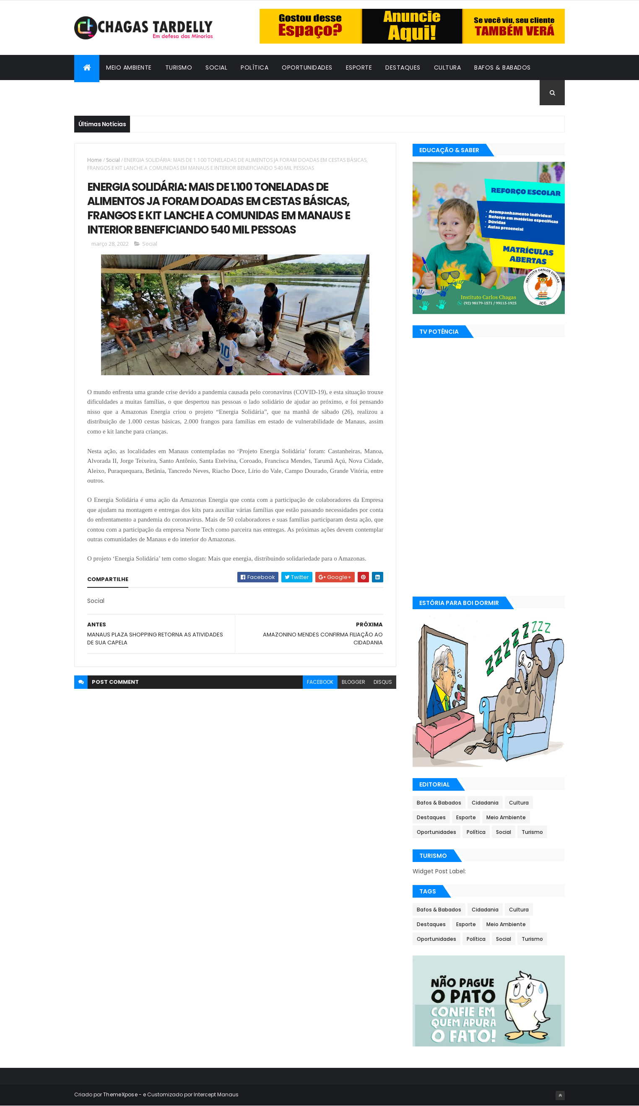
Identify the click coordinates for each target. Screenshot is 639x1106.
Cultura (447, 67)
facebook (320, 681)
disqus (383, 681)
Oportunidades (307, 67)
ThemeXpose (120, 1094)
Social (216, 67)
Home (94, 160)
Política (254, 67)
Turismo (178, 67)
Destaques (403, 67)
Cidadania (97, 92)
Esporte (359, 67)
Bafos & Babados (502, 67)
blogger (353, 681)
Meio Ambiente (129, 67)
